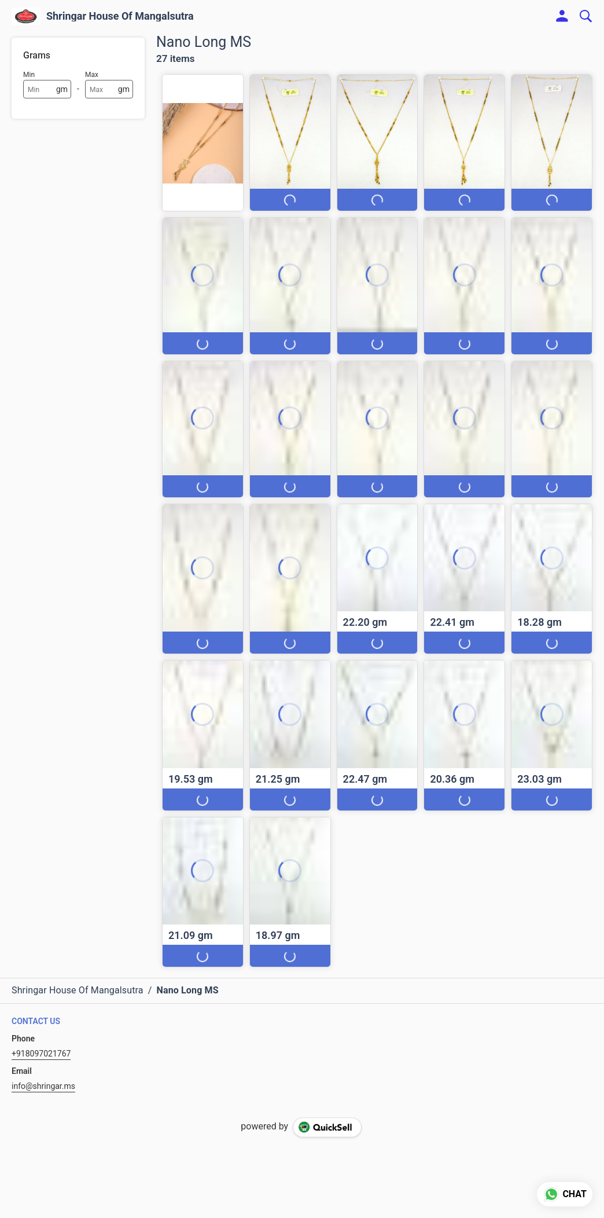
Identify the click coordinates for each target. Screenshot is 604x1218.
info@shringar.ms (43, 1086)
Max (91, 75)
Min (29, 75)
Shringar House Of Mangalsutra (120, 16)
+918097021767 (41, 1053)
